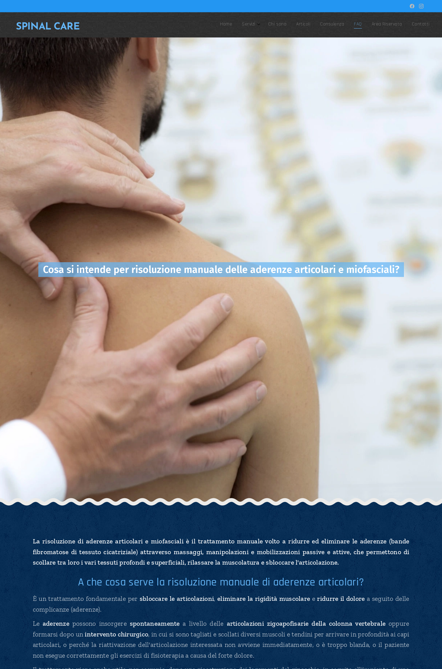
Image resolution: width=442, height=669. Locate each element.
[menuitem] (354, 25)
